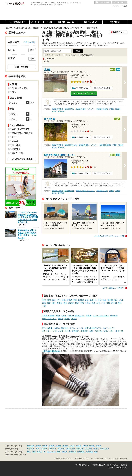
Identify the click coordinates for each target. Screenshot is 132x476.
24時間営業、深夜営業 (22, 133)
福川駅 (54, 111)
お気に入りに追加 (103, 88)
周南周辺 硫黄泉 (57, 109)
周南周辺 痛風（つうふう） (85, 109)
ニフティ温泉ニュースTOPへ (114, 288)
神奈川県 (30, 446)
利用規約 (116, 465)
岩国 (49, 300)
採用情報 (124, 465)
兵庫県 (51, 446)
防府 (49, 303)
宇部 (82, 303)
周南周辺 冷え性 (102, 191)
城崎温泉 (52, 448)
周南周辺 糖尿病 (102, 109)
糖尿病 (60, 319)
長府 (108, 303)
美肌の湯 (119, 331)
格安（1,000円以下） (76, 315)
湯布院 (96, 448)
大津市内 (89, 451)
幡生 (120, 303)
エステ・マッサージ (101, 315)
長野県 (85, 446)
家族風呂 (16, 149)
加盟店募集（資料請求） (63, 459)
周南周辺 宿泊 (69, 109)
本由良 (71, 303)
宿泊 (58, 315)
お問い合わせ (122, 459)
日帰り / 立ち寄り (20, 88)
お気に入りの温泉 (102, 2)
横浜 (29, 451)
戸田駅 (111, 109)
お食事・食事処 (48, 315)
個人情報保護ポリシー (83, 465)
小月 (103, 303)
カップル (79, 328)
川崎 (34, 451)
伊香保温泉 (70, 448)
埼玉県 (38, 446)
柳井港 (69, 300)
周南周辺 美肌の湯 (71, 145)
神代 (58, 300)
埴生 (98, 303)
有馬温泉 (44, 448)
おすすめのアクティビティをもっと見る (109, 236)
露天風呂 (114, 315)
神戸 (96, 451)
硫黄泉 (89, 315)
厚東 (77, 303)
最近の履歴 (119, 2)
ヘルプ (111, 459)
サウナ (74, 319)
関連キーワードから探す (15, 455)
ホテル (63, 315)
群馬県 (58, 446)
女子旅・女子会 (64, 331)
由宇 (54, 300)
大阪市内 (72, 451)
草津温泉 (30, 448)
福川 (116, 300)
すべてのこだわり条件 (22, 159)
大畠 (63, 300)
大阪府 (72, 446)
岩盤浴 (15, 141)
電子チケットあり (53, 55)
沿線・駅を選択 (22, 67)
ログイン (116, 6)
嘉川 (65, 303)
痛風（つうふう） (49, 319)
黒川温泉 (88, 448)
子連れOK (98, 331)
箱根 (37, 448)
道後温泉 (80, 448)
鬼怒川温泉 (104, 448)
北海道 (78, 446)
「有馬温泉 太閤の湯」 (51, 351)
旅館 (91, 331)
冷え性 (67, 319)
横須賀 (39, 451)
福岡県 (98, 446)
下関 (44, 306)
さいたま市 (51, 451)
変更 (32, 50)
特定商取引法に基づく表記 (102, 465)
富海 (44, 303)
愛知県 (92, 446)
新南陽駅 (61, 111)
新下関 (114, 303)
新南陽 (110, 300)
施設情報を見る (81, 88)
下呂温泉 (61, 448)
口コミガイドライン (98, 459)
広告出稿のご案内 (82, 459)
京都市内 (80, 451)
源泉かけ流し (109, 331)
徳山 (104, 300)
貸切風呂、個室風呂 (80, 331)
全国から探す (29, 42)
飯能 (59, 451)
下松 (99, 300)
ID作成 (124, 6)
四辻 (54, 303)
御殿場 (64, 451)
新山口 (59, 303)
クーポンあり (71, 55)
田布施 (81, 300)
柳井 (75, 300)
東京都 (65, 446)
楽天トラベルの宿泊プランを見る (83, 93)
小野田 (87, 303)
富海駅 (117, 109)
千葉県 (45, 446)
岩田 (87, 300)
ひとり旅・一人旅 (49, 331)
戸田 (121, 300)
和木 (44, 300)
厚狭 (93, 303)
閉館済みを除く (87, 55)
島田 (91, 300)
